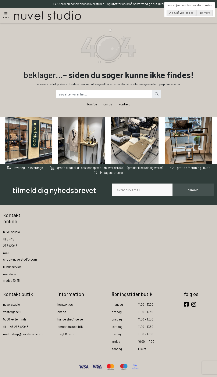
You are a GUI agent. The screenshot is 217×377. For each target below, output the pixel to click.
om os (107, 104)
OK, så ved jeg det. (182, 12)
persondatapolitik (70, 327)
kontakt (124, 104)
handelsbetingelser (70, 319)
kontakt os (65, 304)
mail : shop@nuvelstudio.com (24, 334)
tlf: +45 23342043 (15, 327)
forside (92, 104)
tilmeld (193, 190)
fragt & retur (66, 334)
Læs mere (204, 12)
